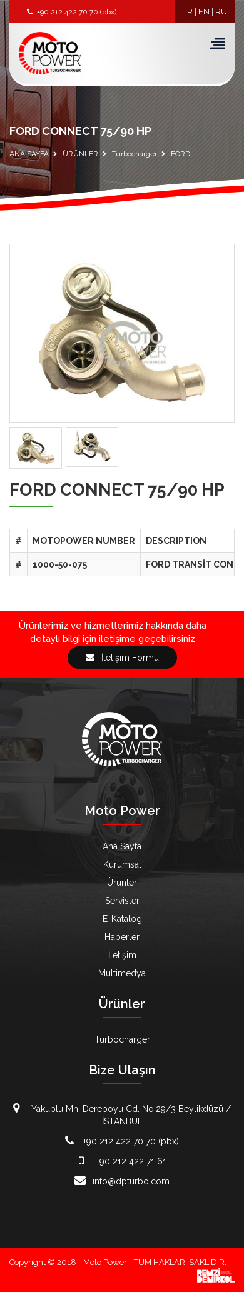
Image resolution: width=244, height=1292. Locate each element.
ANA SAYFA (29, 153)
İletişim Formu (122, 658)
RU (221, 12)
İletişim (122, 955)
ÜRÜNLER (80, 153)
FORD (180, 153)
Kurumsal (122, 864)
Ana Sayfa (122, 846)
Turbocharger (134, 153)
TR (188, 12)
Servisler (122, 901)
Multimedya (122, 973)
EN (204, 12)
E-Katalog (122, 919)
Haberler (122, 937)
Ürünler (122, 883)
